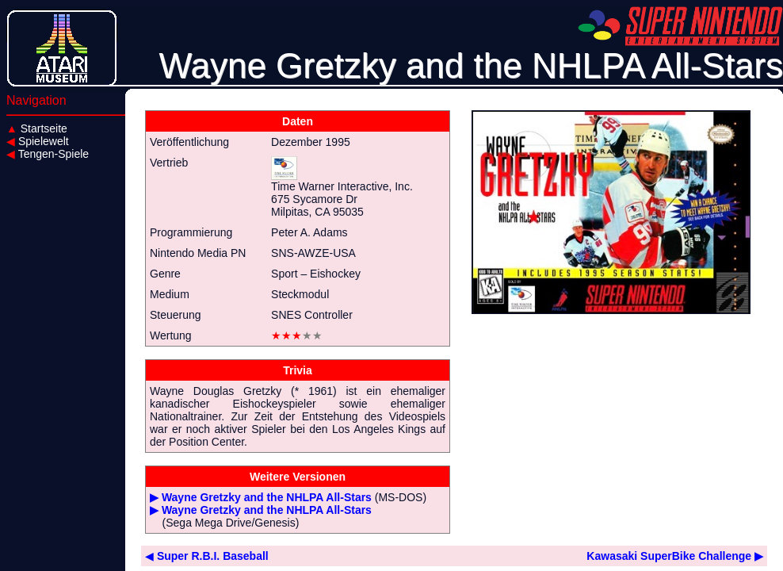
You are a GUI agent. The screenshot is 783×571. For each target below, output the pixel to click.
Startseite (36, 128)
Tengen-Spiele (47, 154)
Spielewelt (37, 141)
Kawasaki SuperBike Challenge (674, 556)
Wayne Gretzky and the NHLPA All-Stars (267, 497)
